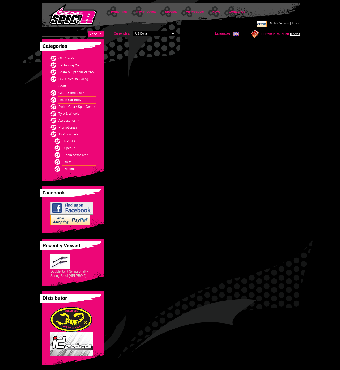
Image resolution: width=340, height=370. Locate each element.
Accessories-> (68, 120)
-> (68, 134)
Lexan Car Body (69, 100)
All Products (195, 11)
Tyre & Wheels (68, 114)
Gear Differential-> (71, 93)
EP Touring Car (69, 65)
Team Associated (75, 155)
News (216, 11)
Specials (171, 11)
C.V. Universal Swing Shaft (73, 82)
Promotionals (67, 127)
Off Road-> (66, 58)
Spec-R (68, 148)
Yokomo (68, 169)
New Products (146, 11)
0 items (295, 34)
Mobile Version (279, 23)
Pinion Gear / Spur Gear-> (77, 107)
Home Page (119, 11)
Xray (66, 162)
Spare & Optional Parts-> (76, 72)
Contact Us (237, 11)
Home (296, 23)
